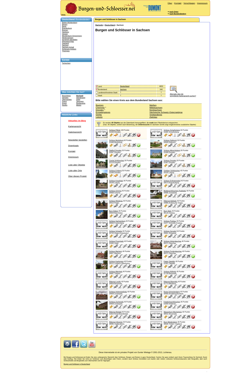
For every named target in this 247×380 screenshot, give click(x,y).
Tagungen (80, 101)
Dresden (100, 110)
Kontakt (177, 3)
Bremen (65, 30)
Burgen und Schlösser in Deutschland (77, 364)
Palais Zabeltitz (169, 261)
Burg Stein (168, 211)
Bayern (64, 24)
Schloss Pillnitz (114, 130)
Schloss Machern (115, 251)
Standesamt (80, 98)
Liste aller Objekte (76, 165)
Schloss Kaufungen (116, 261)
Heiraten (65, 98)
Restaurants (80, 103)
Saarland (65, 43)
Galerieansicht (75, 132)
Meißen (152, 105)
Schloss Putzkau (170, 221)
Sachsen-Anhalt (68, 47)
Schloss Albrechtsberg (172, 150)
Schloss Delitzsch (170, 140)
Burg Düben (113, 211)
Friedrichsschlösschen (172, 302)
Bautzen (99, 105)
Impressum (202, 3)
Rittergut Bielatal (115, 312)
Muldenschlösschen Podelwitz (175, 191)
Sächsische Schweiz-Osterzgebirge (166, 112)
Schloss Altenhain (115, 271)
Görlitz (99, 115)
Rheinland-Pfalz (68, 41)
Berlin (64, 26)
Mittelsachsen (155, 107)
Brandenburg (67, 28)
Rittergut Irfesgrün (116, 322)
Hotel (78, 99)
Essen (64, 103)
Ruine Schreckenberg (172, 292)
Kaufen (64, 105)
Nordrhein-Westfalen (70, 40)
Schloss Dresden (170, 160)
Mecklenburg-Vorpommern (72, 36)
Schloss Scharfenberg (172, 130)
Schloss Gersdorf (170, 231)
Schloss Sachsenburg (117, 221)
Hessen (65, 34)
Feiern (64, 101)
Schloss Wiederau (116, 201)
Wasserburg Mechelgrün (173, 312)
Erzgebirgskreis (103, 112)
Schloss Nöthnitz (170, 271)
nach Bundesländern (177, 14)
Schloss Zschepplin (116, 302)
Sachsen (65, 45)
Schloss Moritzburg (116, 140)
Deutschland (110, 25)
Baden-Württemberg (69, 22)
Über (170, 3)
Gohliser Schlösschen (172, 171)
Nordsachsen (155, 110)
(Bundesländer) (76, 19)
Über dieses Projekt (77, 176)
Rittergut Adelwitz (170, 201)
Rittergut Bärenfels (171, 282)
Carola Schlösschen (116, 160)
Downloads (73, 145)
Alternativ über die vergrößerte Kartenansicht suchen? (183, 94)
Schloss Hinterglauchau (172, 241)
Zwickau (153, 117)
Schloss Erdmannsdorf (172, 181)
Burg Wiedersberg (170, 322)
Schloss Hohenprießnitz (118, 292)
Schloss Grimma (115, 191)
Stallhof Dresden (115, 150)
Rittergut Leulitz (115, 282)
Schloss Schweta (115, 231)
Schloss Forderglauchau (173, 251)
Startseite (99, 25)
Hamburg (65, 32)
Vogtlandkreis (155, 115)
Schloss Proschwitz (116, 241)
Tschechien (66, 63)
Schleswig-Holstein (69, 49)
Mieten (78, 105)
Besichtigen (66, 96)
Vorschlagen (189, 3)
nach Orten (173, 12)
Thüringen (66, 51)
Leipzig (99, 117)
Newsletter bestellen (77, 140)
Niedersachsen (67, 38)
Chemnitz (100, 107)
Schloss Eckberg (115, 171)
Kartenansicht (74, 126)
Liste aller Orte (75, 170)
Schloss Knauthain (116, 181)
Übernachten (67, 99)
